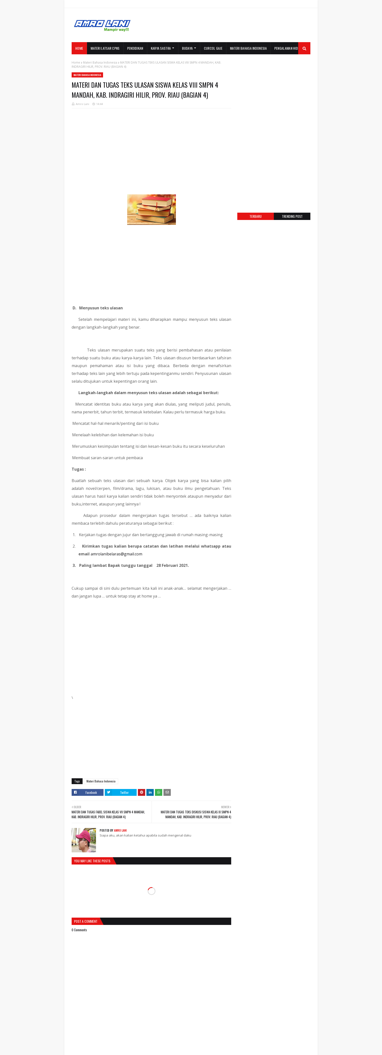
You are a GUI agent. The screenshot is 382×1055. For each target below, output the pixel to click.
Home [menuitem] (79, 48)
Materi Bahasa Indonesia (100, 62)
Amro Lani (82, 104)
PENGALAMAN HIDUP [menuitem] (288, 48)
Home (76, 62)
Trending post (292, 216)
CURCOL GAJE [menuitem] (213, 48)
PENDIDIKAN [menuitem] (135, 48)
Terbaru (255, 216)
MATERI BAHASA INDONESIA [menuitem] (248, 48)
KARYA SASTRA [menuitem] (161, 48)
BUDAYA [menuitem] (187, 48)
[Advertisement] (221, 25)
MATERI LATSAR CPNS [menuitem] (105, 48)
